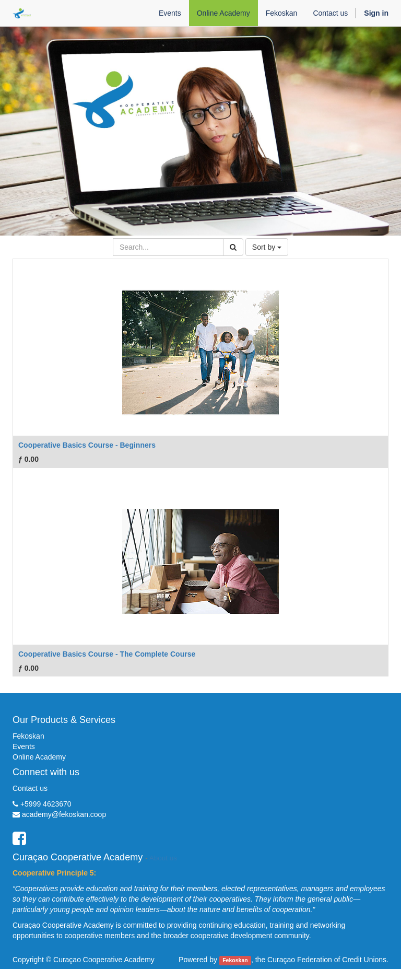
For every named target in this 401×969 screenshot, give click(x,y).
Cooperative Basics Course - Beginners (87, 445)
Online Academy (39, 757)
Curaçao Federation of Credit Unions (326, 959)
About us (163, 858)
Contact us (30, 788)
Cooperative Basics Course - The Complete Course (106, 654)
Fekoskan (28, 736)
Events (24, 746)
